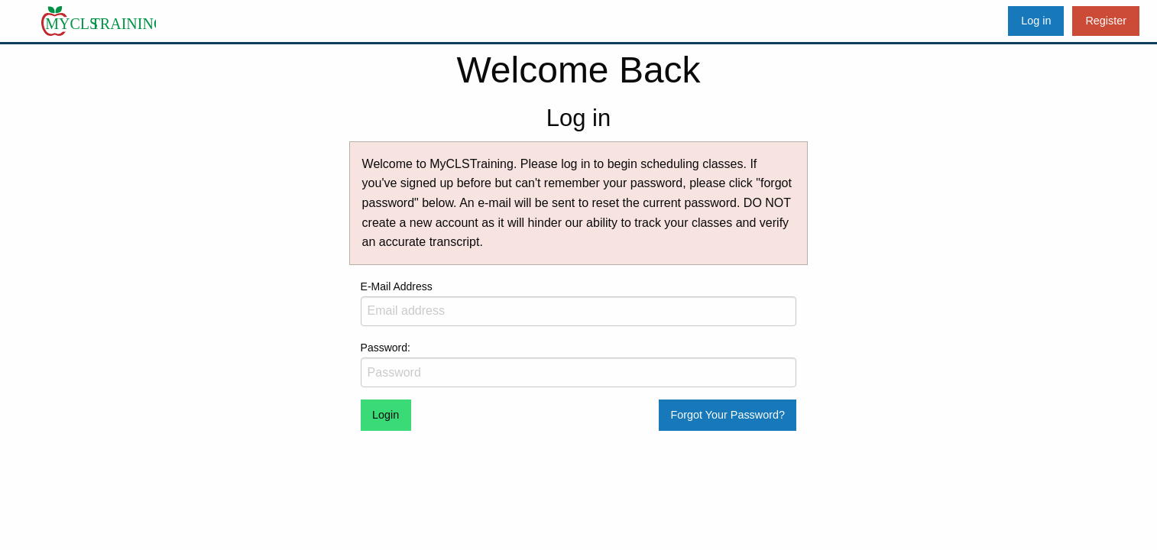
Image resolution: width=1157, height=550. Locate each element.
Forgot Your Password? (727, 415)
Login (385, 415)
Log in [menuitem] (1036, 21)
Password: (579, 364)
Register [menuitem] (1105, 21)
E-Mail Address (579, 303)
